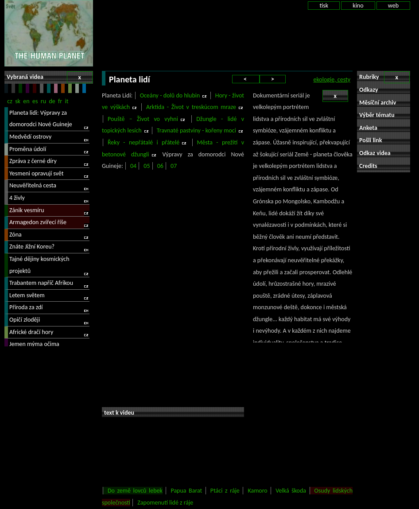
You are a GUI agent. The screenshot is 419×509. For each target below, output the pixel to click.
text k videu (119, 412)
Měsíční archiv (377, 102)
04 (133, 166)
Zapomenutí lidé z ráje (165, 502)
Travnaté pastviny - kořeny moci (196, 130)
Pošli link (370, 140)
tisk (323, 5)
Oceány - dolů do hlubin (170, 95)
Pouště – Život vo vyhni (143, 119)
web (393, 5)
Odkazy (368, 89)
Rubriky (384, 77)
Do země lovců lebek (135, 490)
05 (147, 166)
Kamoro (257, 490)
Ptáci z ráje (225, 490)
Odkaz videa (375, 153)
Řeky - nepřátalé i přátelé (143, 142)
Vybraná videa (50, 77)
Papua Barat (186, 490)
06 (160, 166)
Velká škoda (290, 490)
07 (174, 166)
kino (358, 5)
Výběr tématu (377, 115)
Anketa (368, 128)
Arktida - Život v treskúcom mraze (191, 107)
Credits (368, 166)
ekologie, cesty (332, 79)
